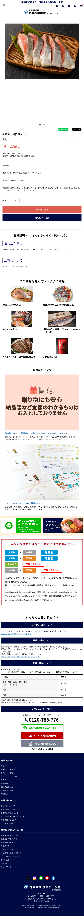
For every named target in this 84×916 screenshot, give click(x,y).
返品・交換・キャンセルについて (14, 816)
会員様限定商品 (7, 790)
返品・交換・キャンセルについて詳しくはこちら (20, 657)
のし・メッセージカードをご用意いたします (25, 503)
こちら (12, 267)
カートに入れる (42, 210)
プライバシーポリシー (9, 856)
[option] (42, 51)
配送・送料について (9, 809)
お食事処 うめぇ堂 (8, 842)
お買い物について (8, 806)
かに (2, 766)
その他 (3, 780)
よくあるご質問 (7, 823)
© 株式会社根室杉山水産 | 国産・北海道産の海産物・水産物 (42, 907)
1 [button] (40, 124)
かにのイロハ (6, 846)
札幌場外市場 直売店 (9, 839)
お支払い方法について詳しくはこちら (16, 634)
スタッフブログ (7, 849)
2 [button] (44, 124)
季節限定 (4, 794)
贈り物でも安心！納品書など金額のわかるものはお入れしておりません (37, 433)
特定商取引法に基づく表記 (11, 853)
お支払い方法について (9, 813)
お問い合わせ (6, 860)
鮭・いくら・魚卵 (8, 769)
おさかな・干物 (7, 773)
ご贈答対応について (9, 820)
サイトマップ (6, 867)
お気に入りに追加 (42, 218)
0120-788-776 (44, 901)
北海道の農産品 (7, 787)
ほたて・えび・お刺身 (9, 776)
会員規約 (4, 863)
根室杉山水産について (9, 835)
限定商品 (4, 783)
